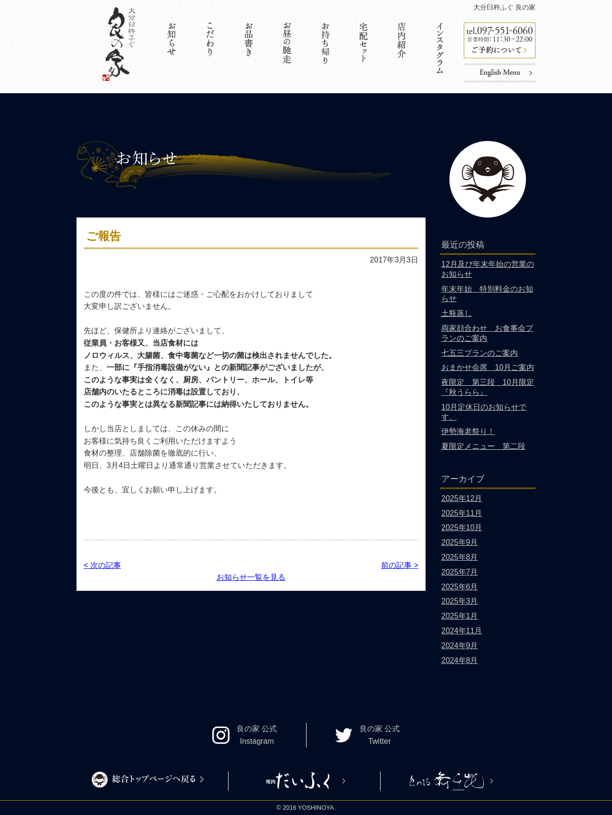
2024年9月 (459, 645)
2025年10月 (461, 527)
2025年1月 (459, 616)
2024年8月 (459, 660)
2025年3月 (459, 601)
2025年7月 (459, 572)
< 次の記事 (102, 565)
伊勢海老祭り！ (468, 431)
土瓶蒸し (456, 313)
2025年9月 (459, 542)
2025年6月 (459, 587)
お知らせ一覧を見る (251, 577)
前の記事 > (399, 565)
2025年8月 (459, 557)
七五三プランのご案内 (479, 353)
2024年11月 (461, 631)
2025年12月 (461, 498)
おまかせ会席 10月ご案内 (487, 367)
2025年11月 (461, 513)
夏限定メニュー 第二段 (483, 446)
